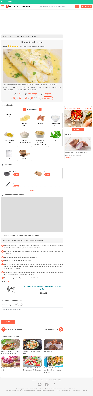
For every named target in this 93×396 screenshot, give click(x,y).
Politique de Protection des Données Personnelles (20, 390)
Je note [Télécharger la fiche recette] (47, 98)
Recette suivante (54, 329)
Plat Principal (16, 36)
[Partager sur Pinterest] (26, 98)
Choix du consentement (63, 390)
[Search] (77, 6)
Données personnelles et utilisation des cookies (29, 389)
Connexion (86, 6)
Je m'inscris (78, 129)
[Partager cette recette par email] (14, 98)
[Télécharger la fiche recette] (32, 98)
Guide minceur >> (10, 2)
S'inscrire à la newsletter (80, 390)
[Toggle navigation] (2, 6)
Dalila (8, 281)
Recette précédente (11, 329)
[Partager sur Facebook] (20, 98)
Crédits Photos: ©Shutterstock (45, 390)
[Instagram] (53, 385)
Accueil (6, 36)
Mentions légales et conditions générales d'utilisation (60, 389)
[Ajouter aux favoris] (38, 98)
